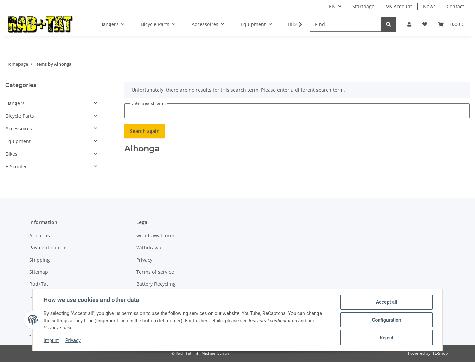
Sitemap (38, 272)
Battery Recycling (156, 283)
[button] (409, 24)
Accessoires (18, 128)
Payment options (48, 247)
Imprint (51, 341)
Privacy (73, 341)
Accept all (386, 302)
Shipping (39, 260)
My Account (398, 6)
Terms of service (155, 272)
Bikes (11, 154)
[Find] (345, 24)
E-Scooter (16, 166)
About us (39, 235)
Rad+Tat (38, 283)
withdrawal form (155, 235)
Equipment (18, 141)
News (429, 6)
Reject (386, 337)
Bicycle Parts (19, 116)
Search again (145, 131)
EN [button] (332, 6)
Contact (455, 6)
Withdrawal (149, 247)
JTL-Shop (439, 353)
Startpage (363, 6)
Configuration (386, 320)
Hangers (15, 103)
